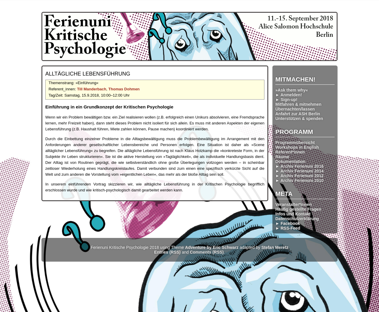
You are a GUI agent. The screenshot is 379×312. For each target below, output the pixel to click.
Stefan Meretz (274, 247)
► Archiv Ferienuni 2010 (299, 180)
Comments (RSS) (207, 252)
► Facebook (287, 223)
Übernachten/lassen (295, 109)
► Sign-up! (286, 99)
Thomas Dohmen (123, 89)
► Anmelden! (288, 94)
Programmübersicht (295, 142)
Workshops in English (297, 147)
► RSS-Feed (287, 228)
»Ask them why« (291, 90)
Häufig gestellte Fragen (298, 209)
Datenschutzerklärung (297, 218)
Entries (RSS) (167, 252)
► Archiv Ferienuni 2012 (299, 175)
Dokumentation (290, 161)
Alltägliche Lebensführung (87, 74)
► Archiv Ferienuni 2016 (299, 166)
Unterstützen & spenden (299, 118)
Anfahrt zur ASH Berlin (297, 113)
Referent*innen (290, 152)
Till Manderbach (91, 89)
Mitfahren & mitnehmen (298, 104)
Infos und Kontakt (293, 214)
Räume (282, 156)
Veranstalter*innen (293, 204)
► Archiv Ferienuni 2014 (299, 171)
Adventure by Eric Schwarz (212, 247)
